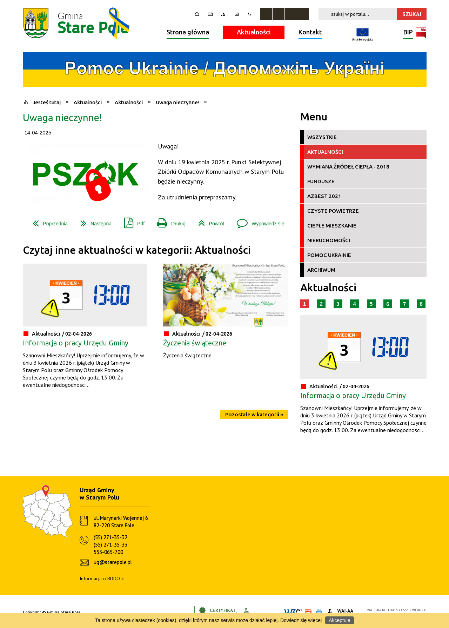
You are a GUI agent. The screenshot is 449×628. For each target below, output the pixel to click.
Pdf (132, 221)
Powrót (208, 221)
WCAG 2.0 (419, 610)
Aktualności (254, 31)
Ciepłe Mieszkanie (331, 226)
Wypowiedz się (257, 221)
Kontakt (310, 31)
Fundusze (321, 181)
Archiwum (321, 270)
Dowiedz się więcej (301, 620)
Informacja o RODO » (102, 578)
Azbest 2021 (324, 196)
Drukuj (168, 221)
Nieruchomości (328, 240)
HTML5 (392, 610)
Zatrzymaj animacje (266, 14)
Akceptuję (339, 620)
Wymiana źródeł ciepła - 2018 (348, 167)
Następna (93, 221)
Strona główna (188, 31)
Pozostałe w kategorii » (254, 414)
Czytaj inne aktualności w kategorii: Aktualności (137, 250)
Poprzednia (47, 221)
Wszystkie (322, 137)
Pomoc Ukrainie (329, 255)
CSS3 (405, 610)
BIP (408, 33)
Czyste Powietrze (333, 211)
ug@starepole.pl (113, 562)
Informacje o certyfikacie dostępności (224, 612)
